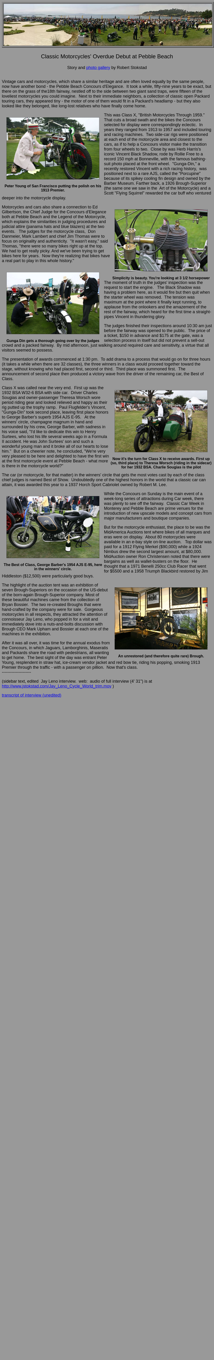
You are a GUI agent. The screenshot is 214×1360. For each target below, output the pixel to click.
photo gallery (98, 67)
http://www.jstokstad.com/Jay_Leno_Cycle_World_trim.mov (56, 686)
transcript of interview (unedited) (31, 695)
